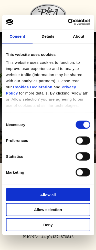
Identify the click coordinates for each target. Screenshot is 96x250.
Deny (48, 224)
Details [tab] (48, 36)
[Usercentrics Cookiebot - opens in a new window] (68, 22)
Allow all (48, 194)
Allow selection (48, 209)
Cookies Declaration (32, 87)
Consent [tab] (17, 36)
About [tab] (78, 36)
